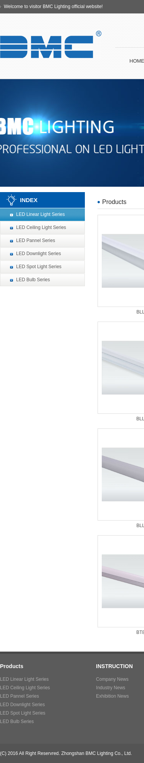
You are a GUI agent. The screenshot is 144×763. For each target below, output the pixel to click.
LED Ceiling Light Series (41, 227)
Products (11, 666)
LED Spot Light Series (38, 266)
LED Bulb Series (33, 279)
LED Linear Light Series (40, 214)
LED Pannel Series (35, 240)
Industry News (110, 687)
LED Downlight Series (38, 253)
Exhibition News (112, 696)
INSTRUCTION (114, 666)
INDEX (29, 200)
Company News (112, 679)
